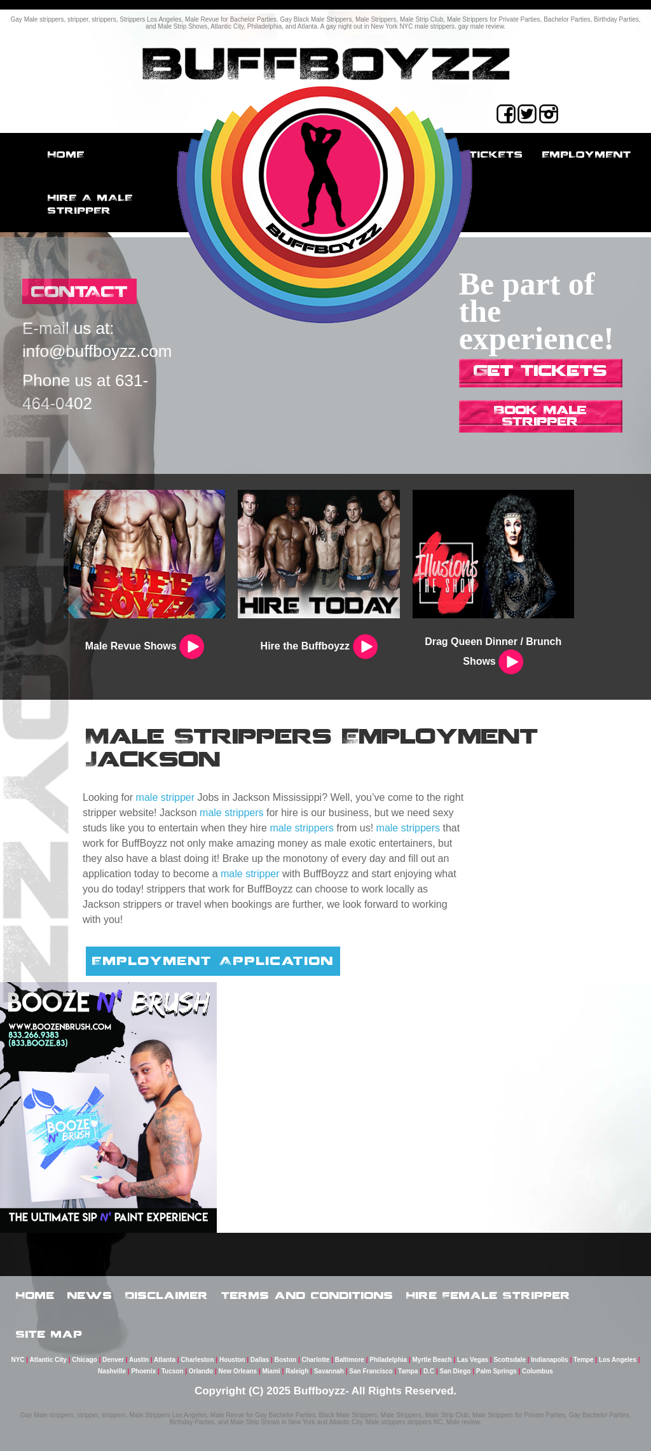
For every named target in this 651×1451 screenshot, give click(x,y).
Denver (113, 1359)
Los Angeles (617, 1359)
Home (66, 154)
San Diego (454, 1371)
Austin (139, 1359)
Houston (232, 1359)
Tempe (583, 1359)
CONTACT (79, 291)
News (90, 1295)
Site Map (49, 1334)
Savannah (329, 1371)
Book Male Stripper (540, 415)
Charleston (197, 1359)
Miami (271, 1371)
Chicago (84, 1359)
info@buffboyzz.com (97, 351)
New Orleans (238, 1371)
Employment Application (213, 961)
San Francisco (370, 1371)
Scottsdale (509, 1359)
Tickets (496, 154)
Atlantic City (48, 1359)
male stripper (165, 797)
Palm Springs (496, 1371)
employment (586, 154)
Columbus (537, 1371)
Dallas (259, 1359)
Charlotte (315, 1359)
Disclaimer (167, 1295)
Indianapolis (549, 1359)
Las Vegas (472, 1359)
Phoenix (143, 1371)
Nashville (112, 1371)
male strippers (231, 812)
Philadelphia (388, 1359)
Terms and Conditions (307, 1295)
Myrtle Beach (431, 1359)
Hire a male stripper (90, 204)
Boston (285, 1359)
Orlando (201, 1371)
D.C (428, 1371)
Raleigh (296, 1371)
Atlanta (164, 1359)
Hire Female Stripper (488, 1295)
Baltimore (349, 1359)
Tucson (172, 1371)
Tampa (408, 1371)
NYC (17, 1359)
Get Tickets (540, 370)
